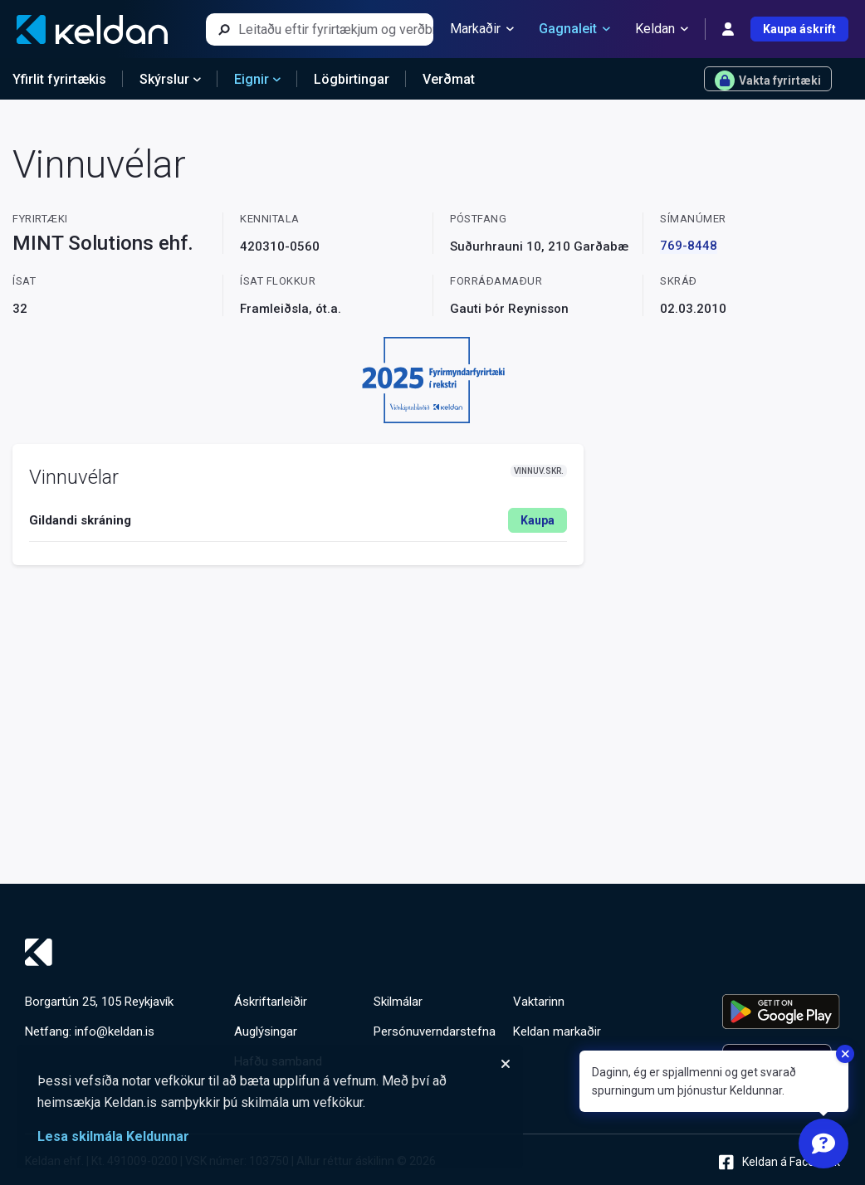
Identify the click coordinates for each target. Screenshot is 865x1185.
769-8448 (688, 245)
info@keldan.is (114, 1031)
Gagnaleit (574, 29)
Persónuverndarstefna (435, 1031)
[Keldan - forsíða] (92, 29)
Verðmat (449, 79)
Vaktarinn (538, 1001)
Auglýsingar (265, 1031)
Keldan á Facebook (779, 1162)
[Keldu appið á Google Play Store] (781, 1011)
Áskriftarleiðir (270, 1001)
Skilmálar (398, 1001)
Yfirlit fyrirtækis (59, 79)
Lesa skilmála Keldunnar (113, 1136)
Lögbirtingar (351, 79)
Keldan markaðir (557, 1031)
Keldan (661, 29)
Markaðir (482, 29)
